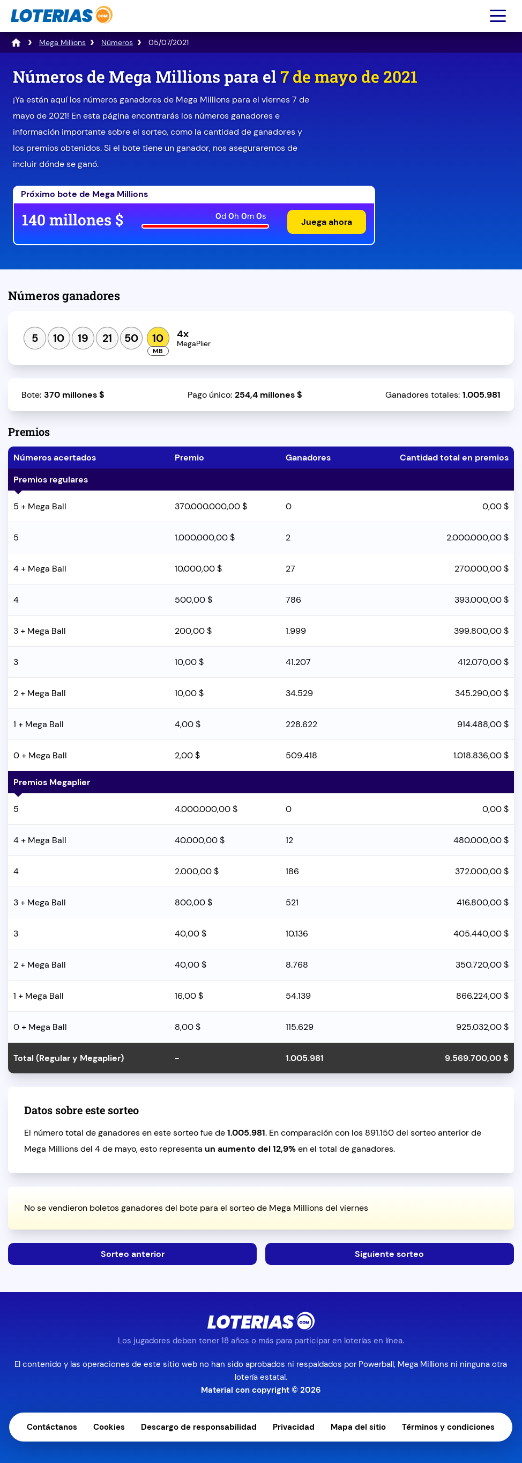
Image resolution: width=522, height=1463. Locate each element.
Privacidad (294, 1427)
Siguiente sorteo (389, 1254)
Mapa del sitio (358, 1427)
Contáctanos (52, 1427)
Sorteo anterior (133, 1254)
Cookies (109, 1427)
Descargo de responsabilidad (199, 1427)
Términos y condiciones (448, 1427)
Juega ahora (326, 222)
